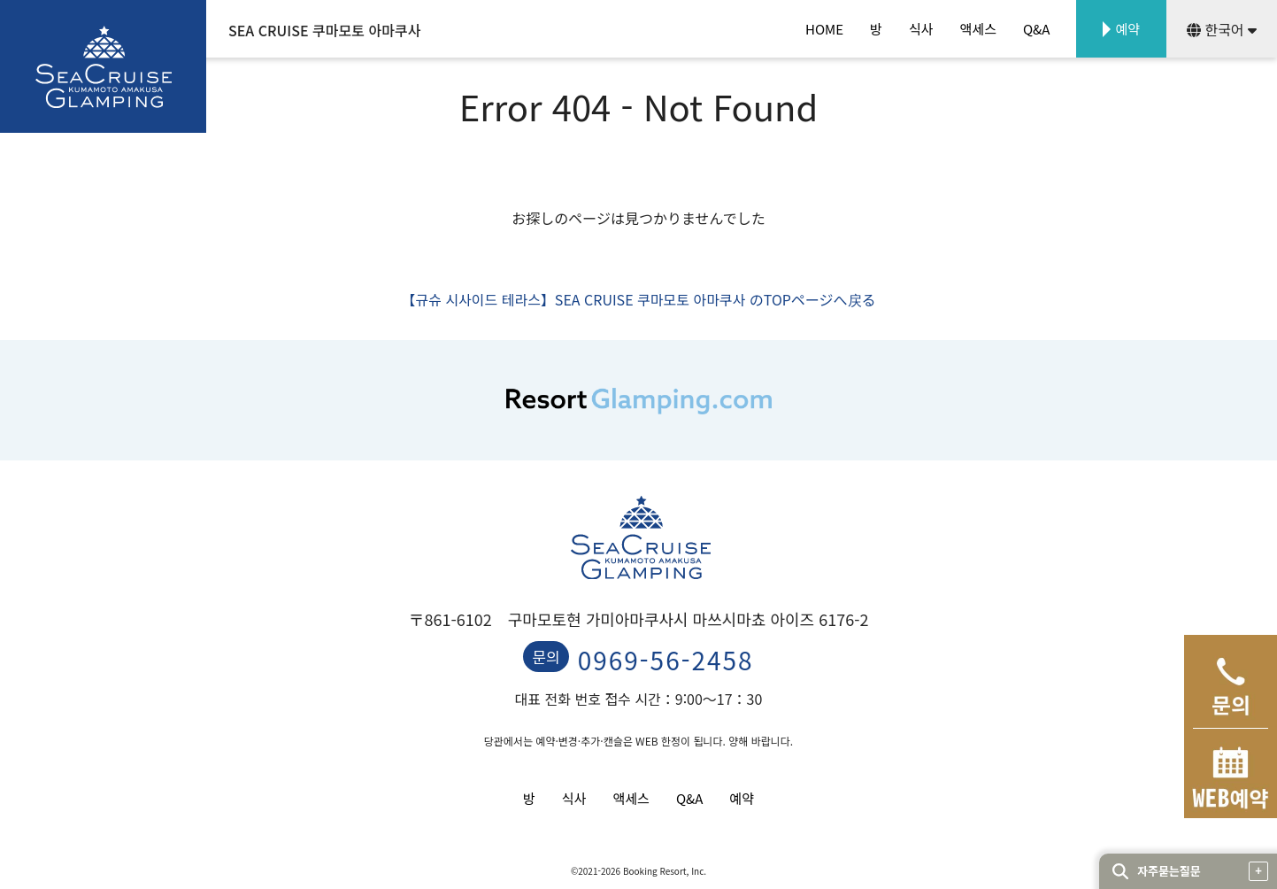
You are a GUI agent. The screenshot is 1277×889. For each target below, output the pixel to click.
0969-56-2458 (666, 659)
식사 (921, 28)
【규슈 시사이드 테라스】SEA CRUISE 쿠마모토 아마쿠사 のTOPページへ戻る (638, 299)
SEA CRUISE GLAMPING (103, 66)
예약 (1127, 28)
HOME (824, 28)
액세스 (978, 28)
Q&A (1036, 28)
